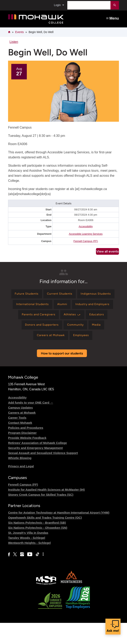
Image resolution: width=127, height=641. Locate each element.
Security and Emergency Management (35, 466)
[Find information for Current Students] (81, 294)
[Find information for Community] (32, 341)
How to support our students (62, 371)
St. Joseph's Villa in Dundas (28, 551)
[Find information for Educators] (54, 329)
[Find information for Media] (57, 341)
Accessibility (86, 226)
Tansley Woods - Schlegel (26, 556)
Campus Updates (20, 425)
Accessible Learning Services (85, 233)
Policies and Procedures (25, 445)
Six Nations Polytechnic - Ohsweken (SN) (37, 545)
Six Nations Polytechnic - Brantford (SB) (37, 540)
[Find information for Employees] (63, 353)
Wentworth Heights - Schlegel (29, 561)
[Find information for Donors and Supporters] (90, 329)
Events (19, 32)
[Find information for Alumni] (107, 306)
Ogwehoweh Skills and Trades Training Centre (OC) (45, 535)
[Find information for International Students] (74, 306)
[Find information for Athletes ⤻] (27, 329)
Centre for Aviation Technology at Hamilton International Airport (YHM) (58, 530)
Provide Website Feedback (27, 455)
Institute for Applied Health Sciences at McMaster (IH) (46, 507)
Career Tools (17, 435)
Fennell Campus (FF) (86, 241)
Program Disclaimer (22, 450)
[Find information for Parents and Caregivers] (86, 318)
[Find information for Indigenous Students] (29, 306)
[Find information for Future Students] (44, 294)
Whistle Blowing (19, 476)
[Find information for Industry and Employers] (39, 318)
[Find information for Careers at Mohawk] (86, 341)
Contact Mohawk (20, 440)
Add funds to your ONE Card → (30, 420)
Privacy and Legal (21, 484)
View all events (107, 251)
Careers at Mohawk (22, 430)
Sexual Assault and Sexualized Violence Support (43, 471)
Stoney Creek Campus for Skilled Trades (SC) (40, 512)
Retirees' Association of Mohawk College (37, 460)
